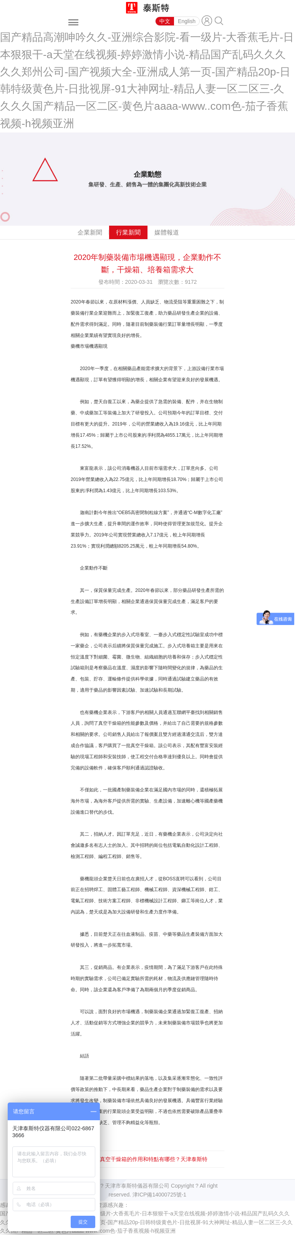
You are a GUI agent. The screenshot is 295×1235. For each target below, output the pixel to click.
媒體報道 (166, 232)
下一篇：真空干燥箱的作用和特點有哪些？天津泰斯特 (142, 1159)
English (187, 21)
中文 (164, 21)
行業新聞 (128, 232)
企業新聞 (90, 232)
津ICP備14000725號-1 (159, 1194)
